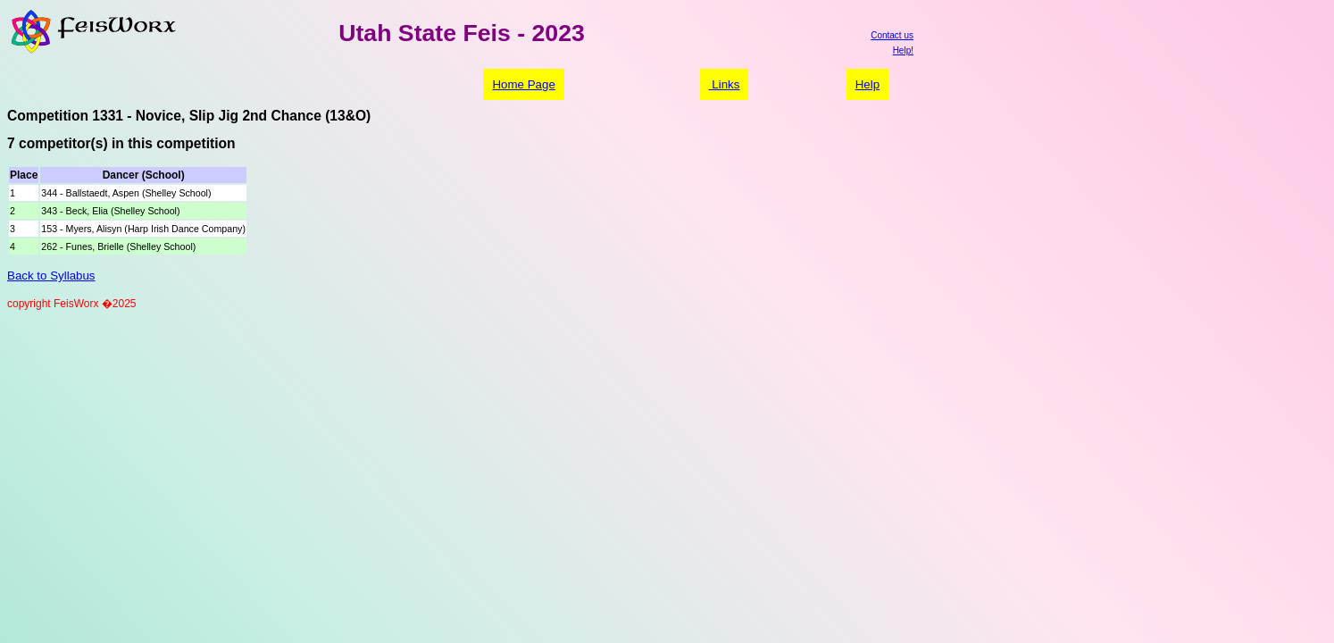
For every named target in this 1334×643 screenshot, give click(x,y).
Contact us (892, 35)
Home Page (523, 84)
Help (867, 84)
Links (724, 84)
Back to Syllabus (51, 275)
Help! (903, 50)
